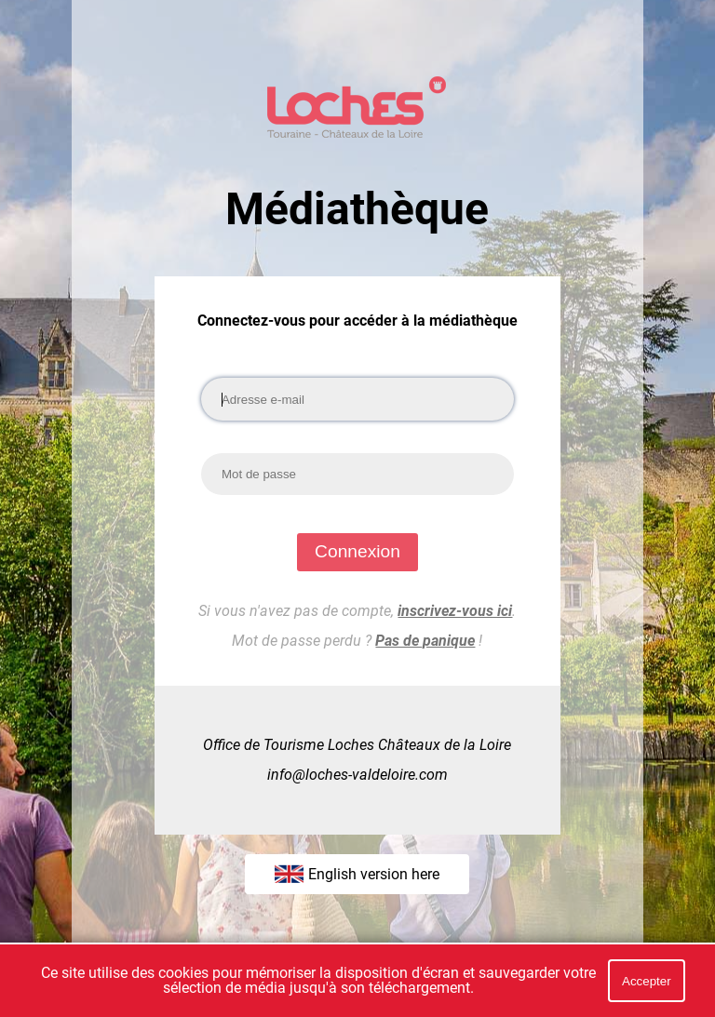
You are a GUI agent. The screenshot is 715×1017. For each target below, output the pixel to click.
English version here (357, 873)
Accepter (646, 981)
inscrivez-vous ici (455, 611)
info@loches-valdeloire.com (357, 774)
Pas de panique (425, 640)
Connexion (357, 551)
